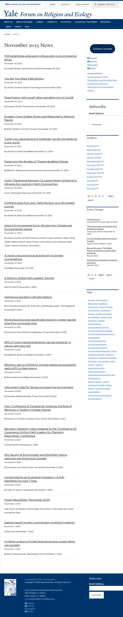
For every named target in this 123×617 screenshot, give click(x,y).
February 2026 (93, 154)
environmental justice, (97, 348)
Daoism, (91, 314)
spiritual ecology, (103, 388)
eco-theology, (94, 317)
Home (7, 34)
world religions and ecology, (100, 395)
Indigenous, (93, 358)
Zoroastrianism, (95, 399)
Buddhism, (103, 304)
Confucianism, (94, 310)
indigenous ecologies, (108, 358)
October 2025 (93, 169)
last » (90, 200)
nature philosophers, (97, 371)
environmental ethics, (97, 341)
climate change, (106, 307)
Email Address (96, 113)
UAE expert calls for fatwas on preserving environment (38, 387)
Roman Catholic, (95, 382)
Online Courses (93, 219)
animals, (91, 300)
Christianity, (93, 307)
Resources (105, 22)
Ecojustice (66, 22)
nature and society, (96, 368)
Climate (39, 22)
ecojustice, (92, 320)
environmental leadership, (99, 351)
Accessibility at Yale (33, 579)
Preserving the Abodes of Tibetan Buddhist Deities (36, 161)
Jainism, (91, 365)
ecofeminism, (106, 317)
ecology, (101, 320)
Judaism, (99, 365)
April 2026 (91, 146)
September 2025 (94, 173)
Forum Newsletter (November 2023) (27, 499)
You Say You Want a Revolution (24, 78)
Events (18, 26)
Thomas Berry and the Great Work (102, 80)
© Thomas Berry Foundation (39, 599)
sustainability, (94, 392)
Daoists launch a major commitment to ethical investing (39, 522)
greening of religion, (96, 354)
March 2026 (92, 150)
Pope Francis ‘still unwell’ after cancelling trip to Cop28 (38, 97)
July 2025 (91, 181)
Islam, (112, 361)
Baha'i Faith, (93, 304)
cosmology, (106, 310)
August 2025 (92, 177)
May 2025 (91, 188)
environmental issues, (97, 344)
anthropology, (102, 300)
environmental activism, (98, 327)
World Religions (24, 22)
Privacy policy (49, 579)
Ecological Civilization (86, 22)
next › (111, 196)
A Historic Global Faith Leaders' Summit (29, 278)
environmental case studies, (100, 331)
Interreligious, (103, 361)
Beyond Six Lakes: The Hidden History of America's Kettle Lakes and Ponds (101, 250)
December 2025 (94, 161)
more (91, 278)
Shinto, (109, 385)
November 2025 (94, 165)
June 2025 (91, 184)
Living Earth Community (97, 84)
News (8, 26)
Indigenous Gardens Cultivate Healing (28, 296)
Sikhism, (91, 388)
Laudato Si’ (52, 22)
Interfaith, (92, 361)
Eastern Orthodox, (104, 314)
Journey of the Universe (97, 77)
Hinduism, (110, 354)
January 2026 (92, 157)
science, (106, 382)
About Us (8, 22)
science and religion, (96, 385)
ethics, (114, 351)
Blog (27, 26)
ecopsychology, (94, 324)
